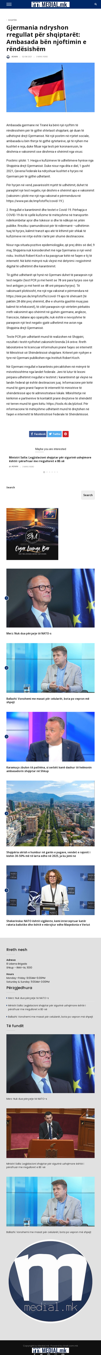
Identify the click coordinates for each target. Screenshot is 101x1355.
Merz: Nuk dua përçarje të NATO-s (27, 634)
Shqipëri (12, 20)
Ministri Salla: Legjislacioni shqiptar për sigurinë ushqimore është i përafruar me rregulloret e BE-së (50, 459)
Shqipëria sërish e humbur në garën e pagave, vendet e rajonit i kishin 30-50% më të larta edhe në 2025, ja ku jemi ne (50, 851)
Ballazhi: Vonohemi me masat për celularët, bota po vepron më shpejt (50, 699)
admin (15, 57)
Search (10, 489)
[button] (44, 472)
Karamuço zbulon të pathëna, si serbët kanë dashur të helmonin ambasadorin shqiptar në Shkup (46, 766)
